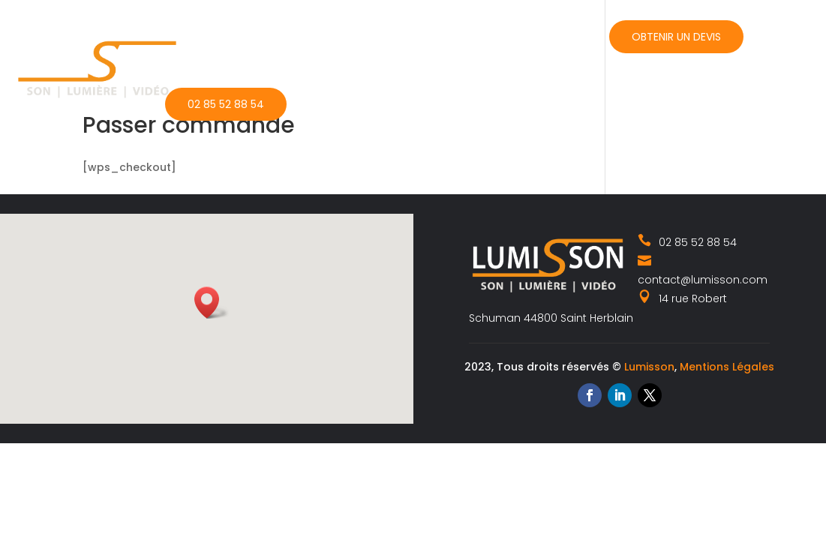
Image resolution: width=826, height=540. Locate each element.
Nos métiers (264, 35)
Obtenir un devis (676, 36)
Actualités (464, 35)
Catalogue (366, 35)
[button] (211, 302)
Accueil (186, 35)
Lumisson (649, 366)
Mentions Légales (727, 366)
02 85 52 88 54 (226, 104)
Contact (558, 35)
